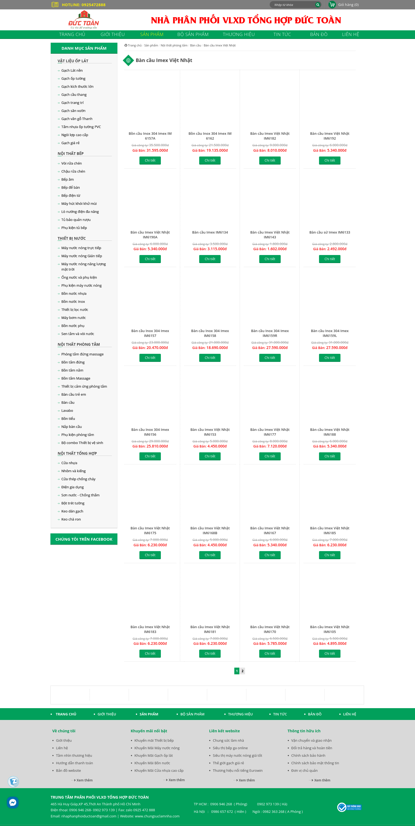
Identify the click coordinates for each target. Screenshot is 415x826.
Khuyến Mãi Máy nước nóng (157, 747)
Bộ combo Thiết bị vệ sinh (82, 442)
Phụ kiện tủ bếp (74, 227)
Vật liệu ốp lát (73, 60)
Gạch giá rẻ (70, 142)
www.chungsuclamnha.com (157, 816)
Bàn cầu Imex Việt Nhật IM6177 (270, 432)
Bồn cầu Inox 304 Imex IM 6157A (150, 136)
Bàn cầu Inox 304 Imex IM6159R (270, 333)
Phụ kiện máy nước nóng (81, 285)
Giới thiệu (64, 740)
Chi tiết (150, 160)
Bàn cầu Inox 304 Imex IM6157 (150, 333)
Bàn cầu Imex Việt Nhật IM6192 (330, 136)
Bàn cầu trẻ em (73, 394)
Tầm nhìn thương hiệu (74, 755)
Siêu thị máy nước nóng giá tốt (237, 755)
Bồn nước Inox (73, 301)
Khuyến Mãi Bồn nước (152, 762)
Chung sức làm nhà (228, 740)
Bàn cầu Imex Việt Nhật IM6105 (330, 629)
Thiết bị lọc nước (74, 309)
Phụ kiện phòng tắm (77, 434)
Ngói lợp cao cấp (74, 134)
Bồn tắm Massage (75, 378)
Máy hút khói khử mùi (79, 203)
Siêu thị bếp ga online (230, 747)
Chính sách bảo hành (308, 755)
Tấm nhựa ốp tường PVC (81, 126)
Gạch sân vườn (73, 110)
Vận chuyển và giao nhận (311, 740)
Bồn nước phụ (72, 325)
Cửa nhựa (69, 462)
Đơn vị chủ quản (304, 770)
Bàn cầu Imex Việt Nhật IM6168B (210, 530)
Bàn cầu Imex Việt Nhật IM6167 (270, 530)
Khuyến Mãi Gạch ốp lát (154, 755)
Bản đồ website (68, 770)
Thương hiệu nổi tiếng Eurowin (238, 770)
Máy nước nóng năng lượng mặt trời (83, 266)
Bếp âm (67, 179)
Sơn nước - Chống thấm (80, 495)
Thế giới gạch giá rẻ (228, 762)
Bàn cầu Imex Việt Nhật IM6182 (270, 136)
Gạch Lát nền (72, 70)
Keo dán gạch (72, 511)
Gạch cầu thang (74, 94)
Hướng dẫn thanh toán (74, 762)
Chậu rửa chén (73, 171)
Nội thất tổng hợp (77, 453)
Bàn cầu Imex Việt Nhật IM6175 (150, 530)
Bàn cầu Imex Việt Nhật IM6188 (330, 432)
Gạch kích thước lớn (77, 86)
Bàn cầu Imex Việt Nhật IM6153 (210, 432)
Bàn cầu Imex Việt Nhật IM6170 (270, 629)
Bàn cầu (67, 402)
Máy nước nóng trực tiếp (81, 247)
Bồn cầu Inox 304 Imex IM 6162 (210, 136)
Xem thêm (85, 780)
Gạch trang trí (72, 102)
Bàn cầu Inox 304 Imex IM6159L (330, 333)
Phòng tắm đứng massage (82, 354)
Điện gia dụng (72, 487)
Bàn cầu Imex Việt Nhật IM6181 (210, 629)
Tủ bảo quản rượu (76, 219)
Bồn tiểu (68, 418)
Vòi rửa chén (71, 163)
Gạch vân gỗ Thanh (76, 118)
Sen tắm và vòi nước (77, 333)
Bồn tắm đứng (72, 362)
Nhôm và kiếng (73, 470)
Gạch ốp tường (73, 78)
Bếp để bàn (70, 187)
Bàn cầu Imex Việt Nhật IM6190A (150, 234)
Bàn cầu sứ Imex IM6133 (329, 232)
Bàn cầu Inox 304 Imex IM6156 (150, 432)
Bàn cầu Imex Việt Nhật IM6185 (330, 530)
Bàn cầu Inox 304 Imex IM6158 (210, 333)
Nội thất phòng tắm (79, 344)
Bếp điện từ (70, 195)
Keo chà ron (71, 519)
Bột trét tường (72, 503)
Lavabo (67, 410)
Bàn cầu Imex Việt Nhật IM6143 (270, 234)
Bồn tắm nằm (72, 370)
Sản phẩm (151, 45)
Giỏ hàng (348, 4)
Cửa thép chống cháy (78, 478)
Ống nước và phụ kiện (79, 277)
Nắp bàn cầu (71, 426)
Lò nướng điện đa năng (80, 211)
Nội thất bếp (71, 153)
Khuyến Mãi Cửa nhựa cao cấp (159, 770)
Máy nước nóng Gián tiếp (81, 255)
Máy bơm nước (73, 317)
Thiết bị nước (72, 238)
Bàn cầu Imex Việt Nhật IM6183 (150, 629)
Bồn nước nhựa (73, 293)
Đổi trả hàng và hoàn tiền (311, 747)
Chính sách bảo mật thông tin (315, 762)
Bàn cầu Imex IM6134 (210, 232)
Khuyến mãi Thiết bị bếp (154, 740)
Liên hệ (62, 747)
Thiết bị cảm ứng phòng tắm (84, 386)
